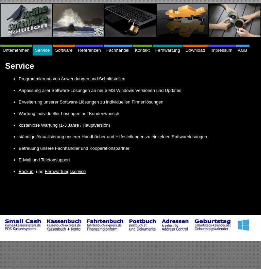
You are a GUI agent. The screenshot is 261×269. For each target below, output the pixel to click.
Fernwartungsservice (65, 171)
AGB (242, 50)
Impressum (221, 50)
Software (63, 50)
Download (195, 50)
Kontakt (142, 50)
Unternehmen (16, 50)
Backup (26, 171)
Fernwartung (167, 50)
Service (42, 50)
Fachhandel (117, 50)
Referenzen (89, 50)
